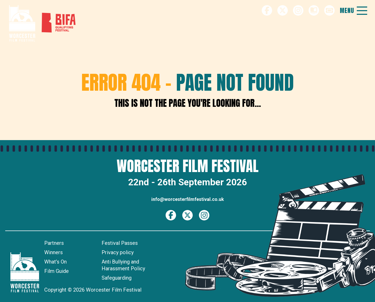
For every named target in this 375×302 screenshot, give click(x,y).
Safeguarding (117, 278)
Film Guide (56, 271)
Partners (54, 243)
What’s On (55, 262)
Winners (53, 252)
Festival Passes (120, 243)
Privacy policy (118, 252)
